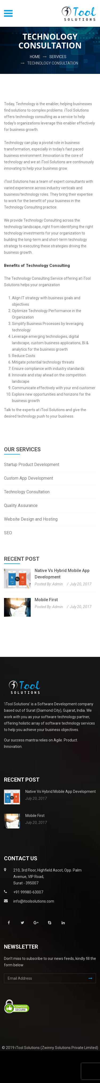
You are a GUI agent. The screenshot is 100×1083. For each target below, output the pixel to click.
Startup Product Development (31, 464)
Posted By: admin (49, 584)
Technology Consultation (52, 63)
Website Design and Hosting (31, 519)
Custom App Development (28, 478)
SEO (8, 532)
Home (35, 57)
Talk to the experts (19, 410)
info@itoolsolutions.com (33, 901)
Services (57, 57)
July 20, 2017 (80, 584)
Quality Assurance (21, 505)
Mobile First (46, 599)
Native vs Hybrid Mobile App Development (62, 574)
